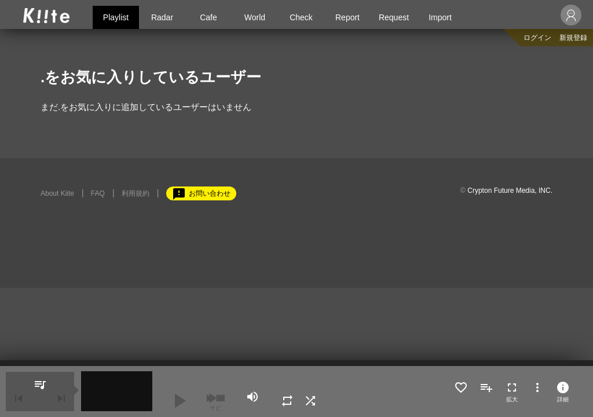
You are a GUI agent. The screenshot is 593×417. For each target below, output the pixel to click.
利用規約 (135, 193)
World (254, 17)
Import (440, 17)
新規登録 (573, 38)
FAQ (98, 193)
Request (394, 17)
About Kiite (57, 193)
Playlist (116, 17)
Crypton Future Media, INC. (509, 190)
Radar (162, 17)
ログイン (537, 38)
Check (301, 17)
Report (347, 17)
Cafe (208, 17)
